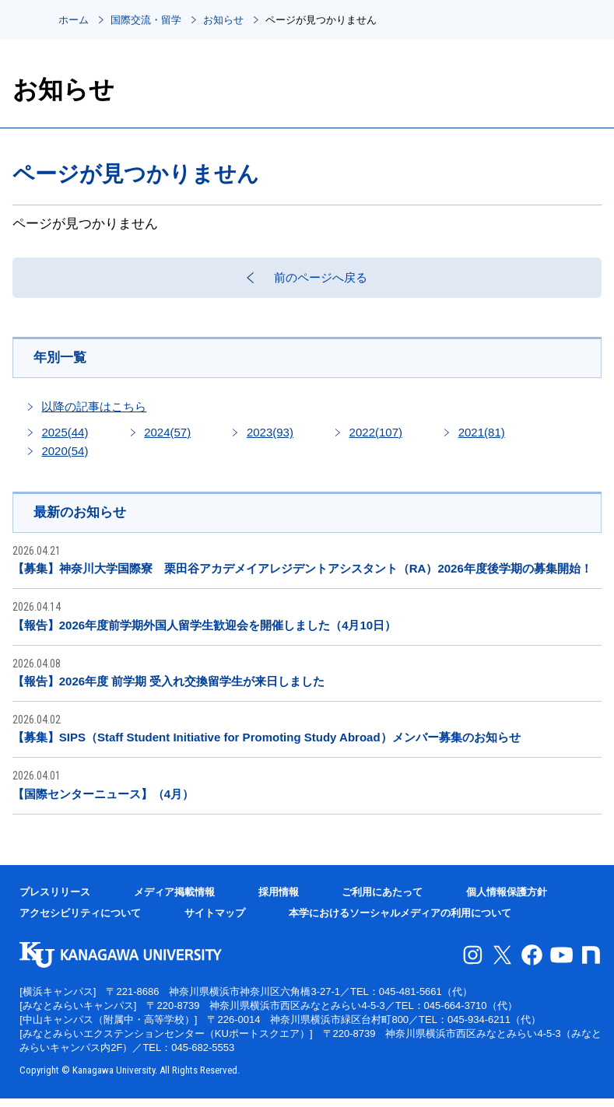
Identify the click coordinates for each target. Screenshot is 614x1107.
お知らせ (223, 20)
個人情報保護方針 (506, 900)
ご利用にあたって (382, 900)
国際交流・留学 (146, 20)
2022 (375, 440)
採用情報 (278, 900)
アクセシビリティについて (80, 921)
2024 (167, 440)
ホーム (73, 20)
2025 (64, 440)
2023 (270, 440)
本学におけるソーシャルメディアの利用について (400, 921)
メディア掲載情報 (174, 900)
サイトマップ (214, 921)
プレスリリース (54, 900)
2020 (64, 458)
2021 (481, 440)
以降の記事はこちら (93, 414)
